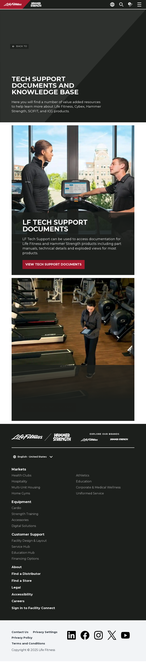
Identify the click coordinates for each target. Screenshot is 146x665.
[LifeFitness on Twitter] (111, 642)
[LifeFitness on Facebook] (84, 642)
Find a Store (22, 582)
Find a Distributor (27, 575)
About (17, 567)
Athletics (82, 476)
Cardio (16, 508)
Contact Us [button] (20, 635)
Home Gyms (21, 494)
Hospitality (19, 482)
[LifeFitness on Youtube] (125, 642)
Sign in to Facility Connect (35, 610)
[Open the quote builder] (129, 4)
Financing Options (25, 559)
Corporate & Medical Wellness (98, 488)
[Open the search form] (120, 4)
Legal (16, 589)
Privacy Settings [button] (47, 635)
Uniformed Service (90, 494)
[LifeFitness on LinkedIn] (71, 642)
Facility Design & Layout (29, 541)
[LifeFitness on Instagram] (98, 642)
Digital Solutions (24, 526)
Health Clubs (21, 476)
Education (84, 482)
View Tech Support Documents (54, 265)
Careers (18, 603)
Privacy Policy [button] (23, 641)
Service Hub (21, 547)
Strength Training (25, 514)
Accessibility (23, 596)
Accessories (20, 520)
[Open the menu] (139, 4)
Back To (19, 16)
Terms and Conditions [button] (30, 647)
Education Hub (23, 553)
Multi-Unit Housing (26, 488)
